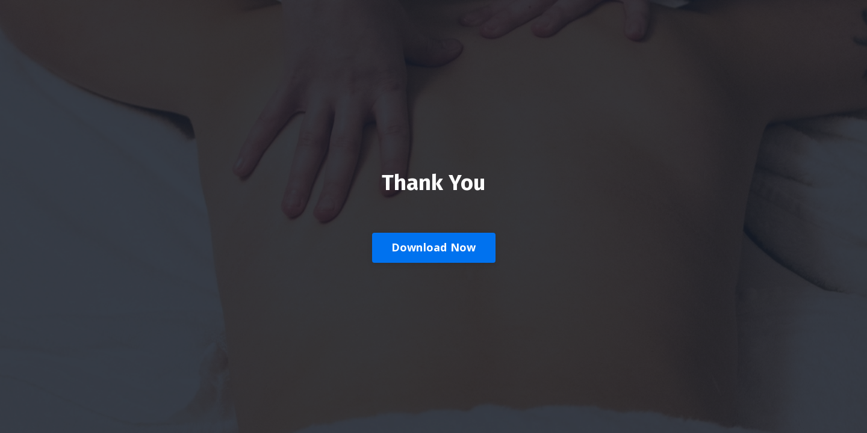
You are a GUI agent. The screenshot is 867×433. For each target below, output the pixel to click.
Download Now (433, 247)
